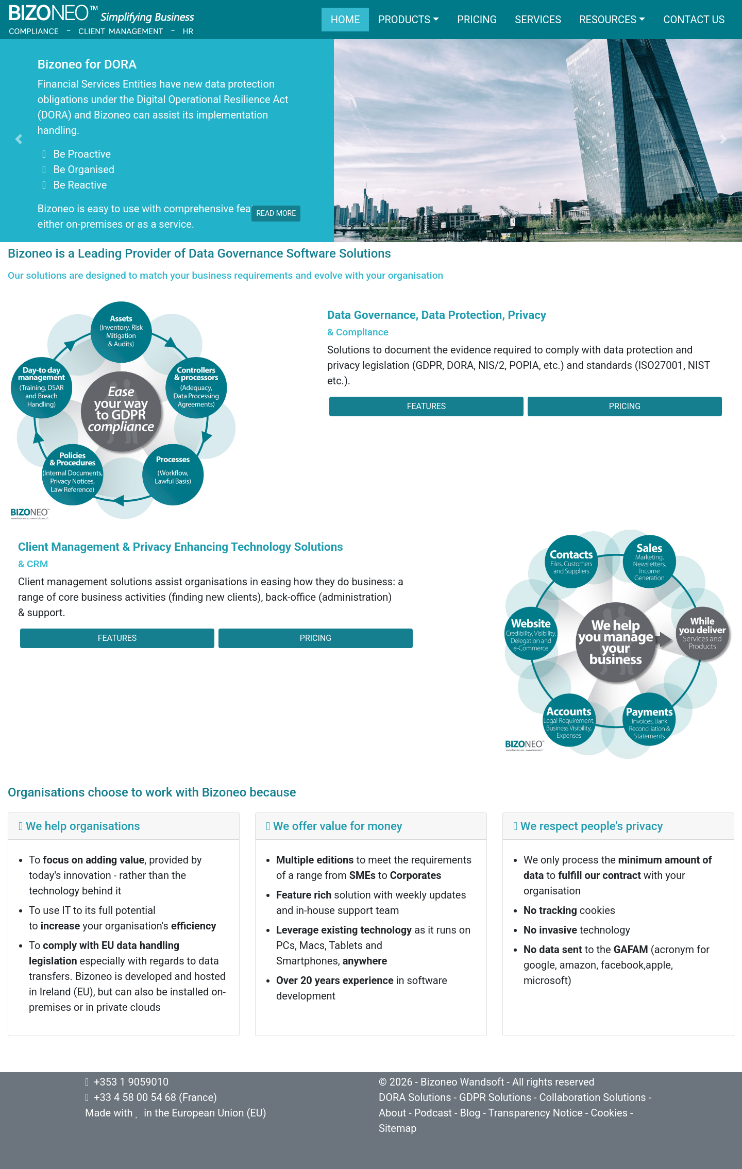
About (392, 1113)
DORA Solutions (415, 1097)
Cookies (609, 1113)
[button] (18, 139)
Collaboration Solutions (592, 1097)
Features (426, 406)
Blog (470, 1113)
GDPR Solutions (495, 1097)
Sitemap (398, 1128)
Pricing (477, 19)
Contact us (693, 19)
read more (276, 213)
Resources (607, 19)
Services (538, 19)
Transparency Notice (535, 1113)
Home (345, 19)
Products (404, 19)
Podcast (433, 1113)
